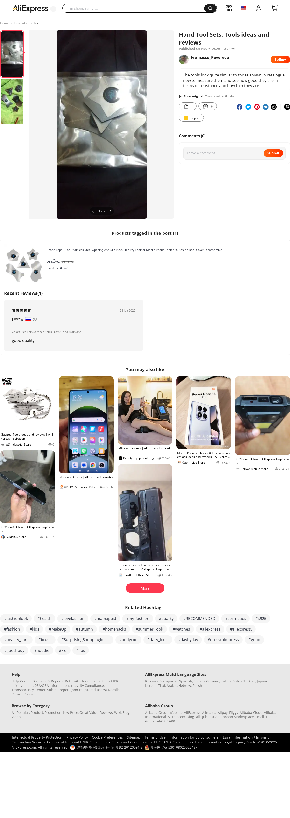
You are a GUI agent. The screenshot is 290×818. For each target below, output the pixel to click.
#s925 (260, 618)
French (199, 681)
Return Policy (22, 694)
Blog (125, 712)
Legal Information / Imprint (246, 737)
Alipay (223, 712)
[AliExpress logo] (30, 8)
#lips (80, 650)
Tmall (259, 717)
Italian (226, 681)
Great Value (88, 712)
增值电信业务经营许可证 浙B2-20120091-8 (110, 747)
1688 (171, 721)
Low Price (70, 712)
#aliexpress (210, 629)
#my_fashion (137, 618)
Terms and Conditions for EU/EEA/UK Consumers (151, 742)
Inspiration (21, 23)
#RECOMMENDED (199, 618)
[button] (53, 9)
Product (37, 712)
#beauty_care (16, 639)
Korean (151, 685)
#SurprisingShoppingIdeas (85, 639)
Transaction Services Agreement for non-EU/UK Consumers (60, 742)
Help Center (21, 681)
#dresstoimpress (223, 639)
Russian (151, 681)
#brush (45, 639)
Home (4, 23)
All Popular (20, 712)
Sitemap (133, 737)
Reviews (106, 712)
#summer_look (149, 629)
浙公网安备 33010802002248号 (172, 747)
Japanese (264, 681)
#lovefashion (73, 618)
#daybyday (188, 639)
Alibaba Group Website (164, 712)
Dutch (237, 681)
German (212, 681)
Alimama (209, 712)
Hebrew (184, 685)
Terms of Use (155, 737)
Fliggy (233, 712)
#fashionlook (16, 618)
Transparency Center (29, 689)
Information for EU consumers (194, 737)
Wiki (117, 712)
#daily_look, (158, 639)
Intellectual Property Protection (37, 737)
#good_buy (14, 650)
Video (16, 717)
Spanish (185, 681)
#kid (63, 650)
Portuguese (168, 681)
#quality (166, 618)
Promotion (53, 712)
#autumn (84, 629)
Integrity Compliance (87, 685)
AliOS (161, 721)
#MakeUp (57, 629)
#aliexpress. (241, 629)
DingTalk (194, 717)
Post (37, 23)
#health (44, 618)
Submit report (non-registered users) (77, 689)
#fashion (12, 629)
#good (254, 639)
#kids (34, 629)
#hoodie (41, 650)
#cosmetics (235, 618)
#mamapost (105, 618)
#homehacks (114, 629)
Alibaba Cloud (251, 712)
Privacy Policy (77, 737)
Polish (197, 685)
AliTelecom (176, 717)
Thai (161, 685)
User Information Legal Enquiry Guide (225, 742)
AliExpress (192, 712)
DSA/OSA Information (51, 685)
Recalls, (114, 689)
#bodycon (128, 639)
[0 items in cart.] (274, 8)
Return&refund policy (82, 681)
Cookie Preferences (107, 737)
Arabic (172, 685)
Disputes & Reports (48, 681)
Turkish (249, 681)
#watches (181, 629)
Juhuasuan (210, 717)
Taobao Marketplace (237, 717)
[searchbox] (135, 8)
